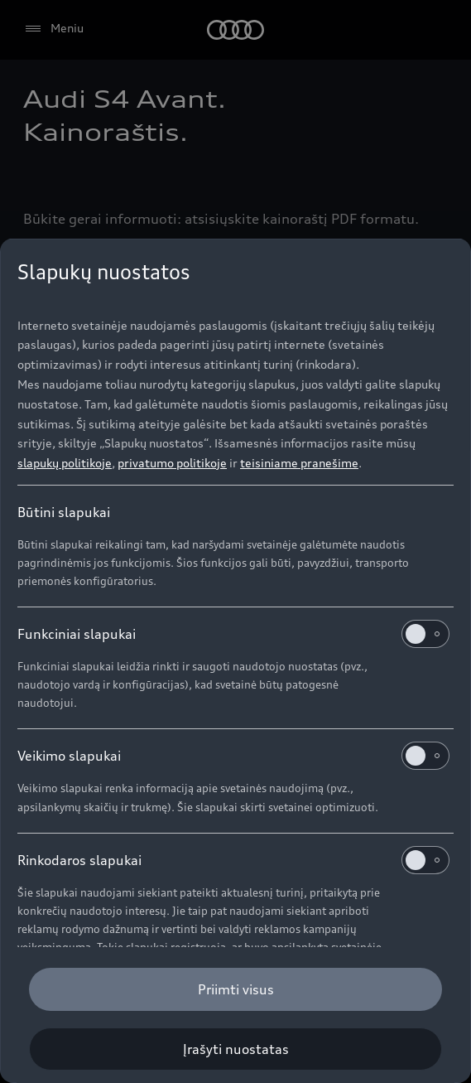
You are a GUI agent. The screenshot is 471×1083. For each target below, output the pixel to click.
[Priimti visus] (235, 989)
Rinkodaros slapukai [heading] (233, 860)
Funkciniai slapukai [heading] (233, 634)
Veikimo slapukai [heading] (233, 755)
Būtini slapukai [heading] (63, 512)
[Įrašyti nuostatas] (235, 1049)
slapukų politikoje (64, 463)
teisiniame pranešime (299, 463)
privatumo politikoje (172, 463)
